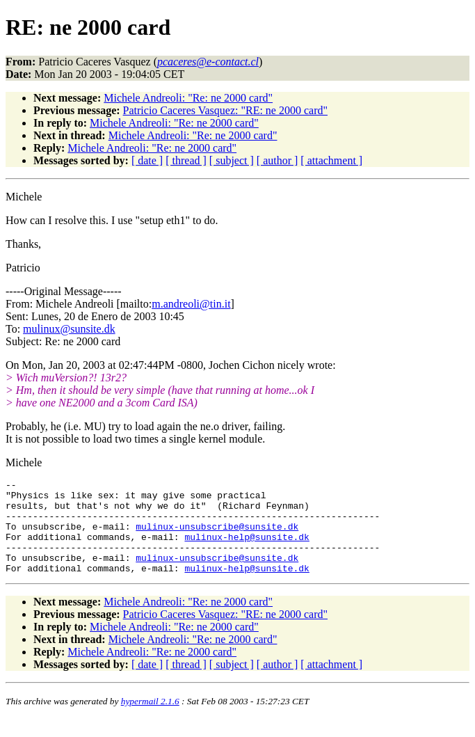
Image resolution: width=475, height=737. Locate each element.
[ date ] (147, 160)
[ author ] (277, 160)
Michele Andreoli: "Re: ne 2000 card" (188, 98)
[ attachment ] (331, 160)
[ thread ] (186, 160)
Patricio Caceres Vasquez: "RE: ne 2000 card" (225, 110)
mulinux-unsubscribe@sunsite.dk (217, 536)
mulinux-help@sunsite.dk (246, 549)
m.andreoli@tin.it (191, 304)
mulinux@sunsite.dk (69, 329)
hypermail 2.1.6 (150, 720)
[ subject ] (231, 160)
